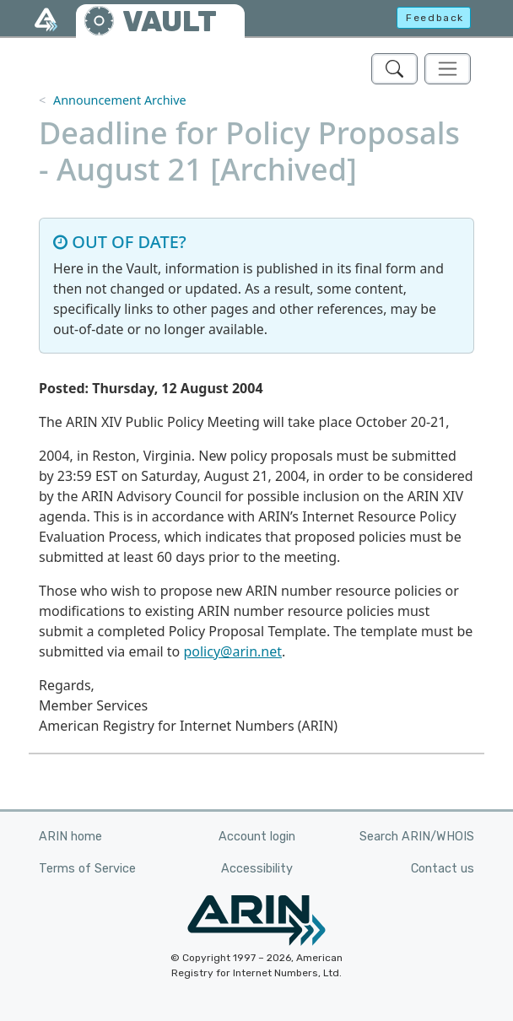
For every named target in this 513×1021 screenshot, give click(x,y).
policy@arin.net (232, 651)
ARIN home (70, 836)
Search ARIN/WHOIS (416, 836)
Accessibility (257, 869)
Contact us (442, 869)
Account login (257, 836)
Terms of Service (87, 869)
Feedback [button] (435, 18)
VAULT (169, 21)
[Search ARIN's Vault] (394, 68)
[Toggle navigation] (447, 68)
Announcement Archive (119, 100)
